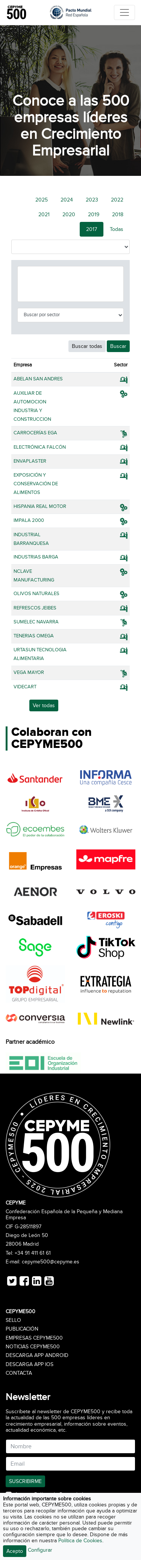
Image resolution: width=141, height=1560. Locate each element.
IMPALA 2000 (29, 520)
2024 (67, 200)
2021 (44, 214)
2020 (68, 214)
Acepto (14, 1551)
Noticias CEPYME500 (33, 1347)
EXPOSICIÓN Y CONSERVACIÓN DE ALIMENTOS (36, 483)
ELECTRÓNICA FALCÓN (40, 447)
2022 (117, 200)
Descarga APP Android (37, 1355)
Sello (13, 1320)
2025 (41, 200)
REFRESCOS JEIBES (35, 608)
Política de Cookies (80, 1540)
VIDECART (25, 687)
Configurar (40, 1550)
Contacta (19, 1373)
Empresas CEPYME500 (34, 1338)
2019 (93, 214)
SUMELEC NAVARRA (36, 622)
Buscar (118, 346)
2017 (91, 229)
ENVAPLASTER (30, 461)
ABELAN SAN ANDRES (38, 379)
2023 (92, 200)
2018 (117, 214)
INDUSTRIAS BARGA (36, 557)
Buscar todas (87, 346)
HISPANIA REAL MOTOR (40, 506)
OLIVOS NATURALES (36, 594)
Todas (116, 229)
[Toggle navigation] (124, 12)
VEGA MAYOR (29, 672)
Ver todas (44, 705)
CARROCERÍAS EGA (35, 433)
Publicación (22, 1329)
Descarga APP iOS (29, 1365)
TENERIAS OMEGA (34, 636)
